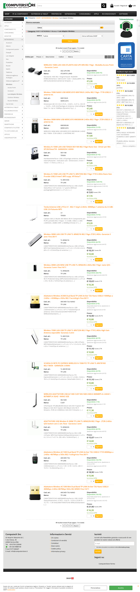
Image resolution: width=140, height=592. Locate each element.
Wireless (9, 85)
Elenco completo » (129, 147)
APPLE (96, 14)
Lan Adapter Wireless (15, 95)
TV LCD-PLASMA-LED (11, 132)
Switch (8, 70)
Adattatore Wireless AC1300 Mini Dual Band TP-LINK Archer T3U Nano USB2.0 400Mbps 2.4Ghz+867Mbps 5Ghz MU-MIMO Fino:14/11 (76, 488)
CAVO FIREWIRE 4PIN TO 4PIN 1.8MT (125, 97)
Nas (7, 60)
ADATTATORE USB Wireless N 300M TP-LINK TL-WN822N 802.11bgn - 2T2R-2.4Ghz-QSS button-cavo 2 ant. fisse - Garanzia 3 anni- (78, 423)
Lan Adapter (10, 56)
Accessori (9, 43)
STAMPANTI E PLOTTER (11, 128)
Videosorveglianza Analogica (12, 77)
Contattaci (55, 544)
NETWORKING (70, 14)
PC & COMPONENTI (20, 14)
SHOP (7, 14)
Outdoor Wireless (13, 98)
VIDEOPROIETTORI (10, 138)
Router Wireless (13, 101)
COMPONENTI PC (10, 30)
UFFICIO (7, 135)
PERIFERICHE (56, 14)
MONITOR (7, 37)
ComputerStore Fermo (107, 564)
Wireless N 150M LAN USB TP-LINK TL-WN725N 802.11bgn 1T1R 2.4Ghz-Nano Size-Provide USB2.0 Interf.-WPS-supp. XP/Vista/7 (78, 176)
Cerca (40, 28)
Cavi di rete (9, 105)
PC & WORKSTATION (11, 111)
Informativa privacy (58, 552)
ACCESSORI (8, 23)
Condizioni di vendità (59, 541)
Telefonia (9, 73)
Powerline (9, 63)
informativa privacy (124, 548)
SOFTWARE (123, 14)
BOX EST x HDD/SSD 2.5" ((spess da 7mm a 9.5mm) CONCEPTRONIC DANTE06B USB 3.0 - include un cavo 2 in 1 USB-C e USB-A (126, 116)
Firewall (8, 53)
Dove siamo (55, 547)
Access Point (12, 88)
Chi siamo (54, 538)
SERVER (6, 122)
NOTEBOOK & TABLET (39, 14)
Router (8, 66)
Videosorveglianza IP (12, 82)
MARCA (39, 36)
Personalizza (95, 588)
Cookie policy (11, 589)
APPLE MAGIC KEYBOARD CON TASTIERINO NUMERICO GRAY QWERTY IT (126, 136)
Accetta (121, 588)
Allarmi (8, 47)
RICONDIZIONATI (109, 14)
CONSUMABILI (85, 14)
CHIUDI (138, 586)
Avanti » (76, 52)
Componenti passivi (12, 50)
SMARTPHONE (9, 125)
